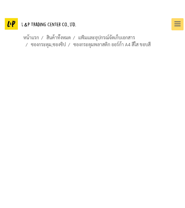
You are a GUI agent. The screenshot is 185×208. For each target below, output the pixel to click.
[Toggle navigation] (177, 24)
